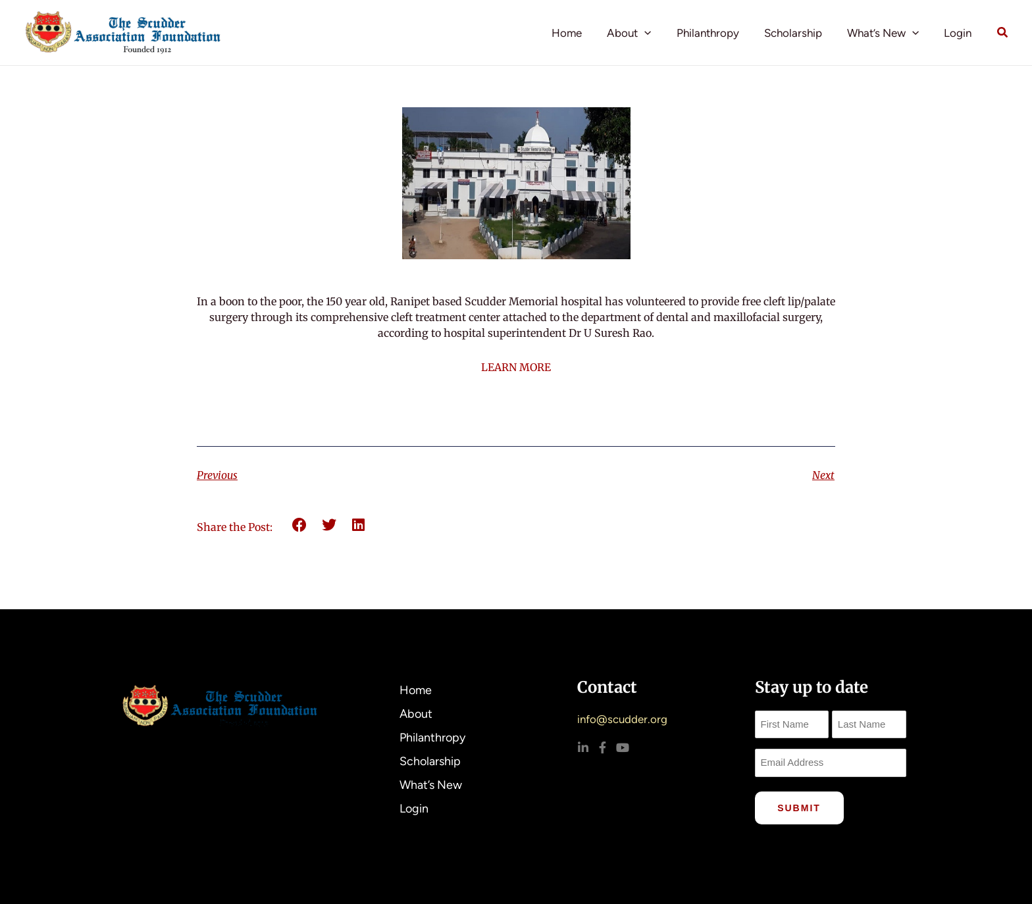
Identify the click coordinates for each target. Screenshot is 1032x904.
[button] (656, 33)
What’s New (887, 33)
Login (959, 32)
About (641, 33)
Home (581, 32)
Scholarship (800, 32)
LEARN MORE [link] (516, 367)
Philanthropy (717, 32)
